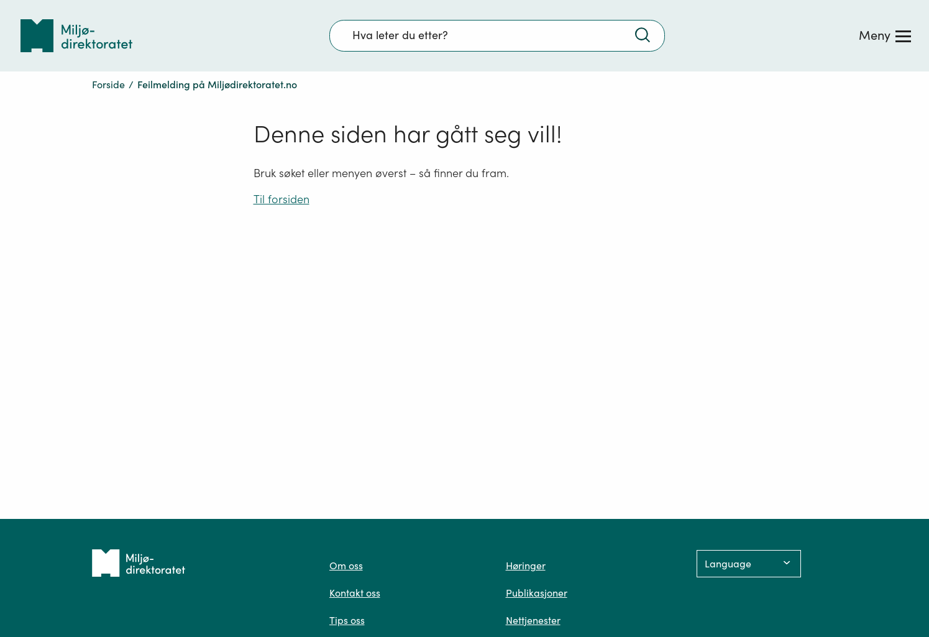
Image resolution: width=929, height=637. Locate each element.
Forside (108, 84)
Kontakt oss (354, 593)
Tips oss (347, 620)
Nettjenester (533, 620)
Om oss (346, 565)
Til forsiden (281, 199)
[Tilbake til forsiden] (76, 35)
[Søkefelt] (497, 35)
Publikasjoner (536, 593)
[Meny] (884, 35)
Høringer (526, 565)
